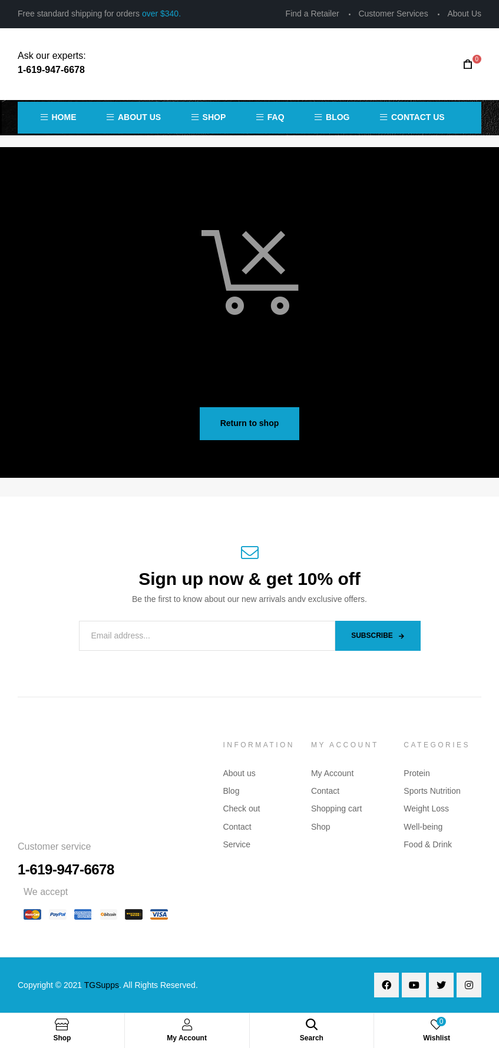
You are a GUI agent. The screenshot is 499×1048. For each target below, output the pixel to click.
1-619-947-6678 (51, 70)
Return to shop (249, 423)
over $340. (161, 13)
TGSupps (101, 985)
